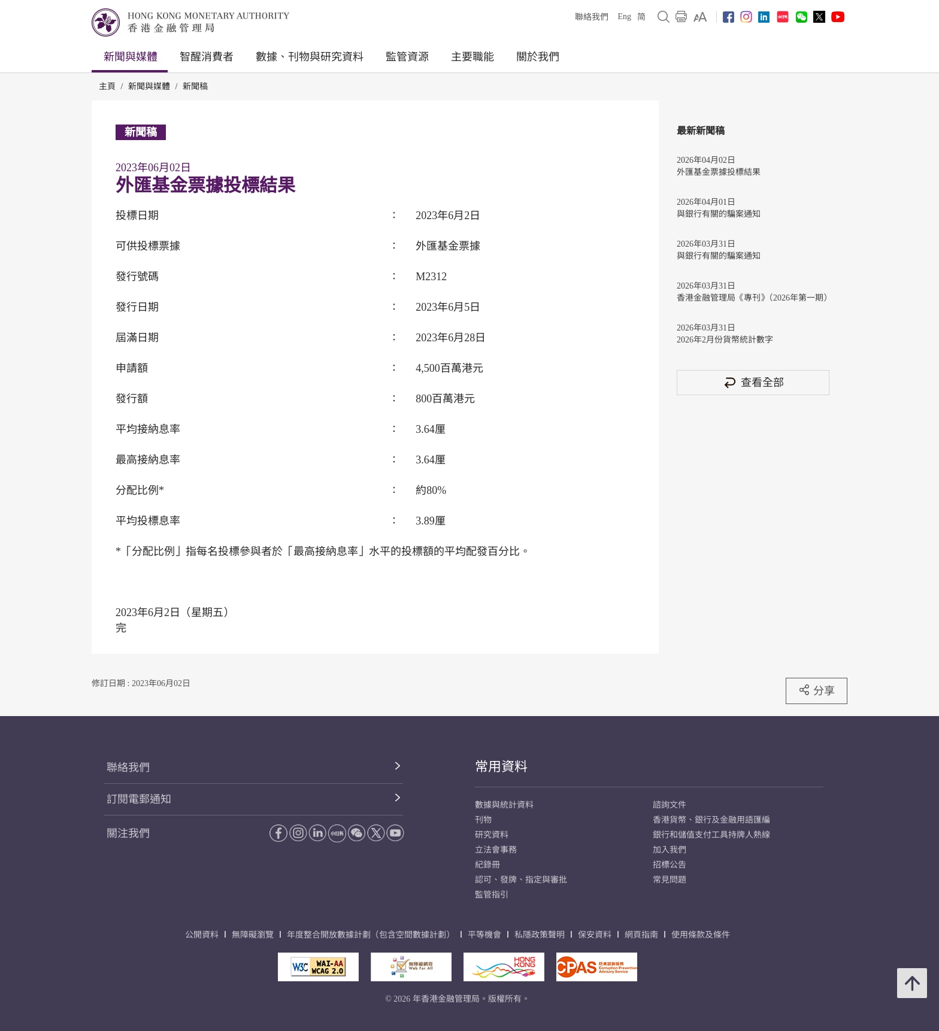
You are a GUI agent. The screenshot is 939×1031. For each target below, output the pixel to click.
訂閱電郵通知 (139, 799)
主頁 (107, 86)
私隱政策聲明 (539, 934)
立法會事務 (496, 849)
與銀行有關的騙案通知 (719, 214)
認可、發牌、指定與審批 (521, 879)
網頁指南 (641, 934)
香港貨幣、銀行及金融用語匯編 (711, 819)
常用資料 (501, 766)
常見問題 (669, 879)
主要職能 (472, 57)
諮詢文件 (669, 804)
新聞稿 (195, 86)
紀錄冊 (487, 864)
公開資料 (202, 934)
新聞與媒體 (130, 57)
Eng (624, 16)
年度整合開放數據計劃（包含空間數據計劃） (371, 934)
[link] (700, 17)
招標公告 (669, 864)
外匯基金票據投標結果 (719, 172)
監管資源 (407, 57)
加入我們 (669, 849)
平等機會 (484, 934)
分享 (816, 690)
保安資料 (594, 934)
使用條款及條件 (700, 934)
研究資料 (491, 834)
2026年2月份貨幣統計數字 (725, 339)
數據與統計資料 (504, 804)
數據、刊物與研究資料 (310, 57)
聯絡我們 (591, 17)
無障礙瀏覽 (253, 934)
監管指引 (491, 894)
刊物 (483, 819)
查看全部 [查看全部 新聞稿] (753, 382)
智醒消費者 (207, 57)
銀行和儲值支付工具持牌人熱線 (711, 834)
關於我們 (537, 57)
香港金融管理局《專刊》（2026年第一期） (753, 297)
